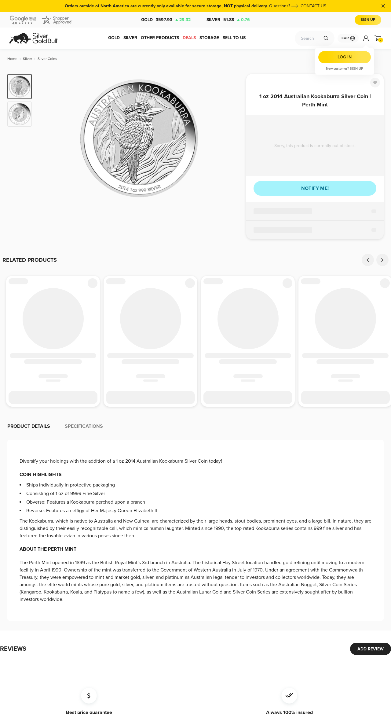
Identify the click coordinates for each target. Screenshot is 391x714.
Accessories (20, 617)
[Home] (12, 59)
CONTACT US (313, 6)
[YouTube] (300, 665)
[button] (195, 422)
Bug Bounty (185, 615)
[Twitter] (264, 665)
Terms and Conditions (139, 591)
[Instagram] (276, 665)
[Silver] (27, 59)
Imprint (180, 624)
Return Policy (131, 582)
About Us (183, 588)
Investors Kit (130, 600)
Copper (16, 600)
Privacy (180, 606)
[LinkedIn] (288, 665)
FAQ (178, 580)
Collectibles (20, 609)
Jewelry (16, 626)
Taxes (179, 597)
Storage (71, 555)
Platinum (17, 582)
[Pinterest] (312, 665)
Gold (166, 20)
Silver (228, 20)
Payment (127, 555)
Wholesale (74, 573)
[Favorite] (375, 82)
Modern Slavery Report (195, 633)
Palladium (18, 591)
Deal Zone (19, 555)
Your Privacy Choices (194, 642)
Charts (125, 573)
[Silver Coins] (47, 59)
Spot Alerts (74, 564)
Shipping (127, 564)
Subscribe (265, 612)
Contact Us (184, 555)
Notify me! (315, 188)
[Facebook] (251, 665)
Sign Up (368, 19)
